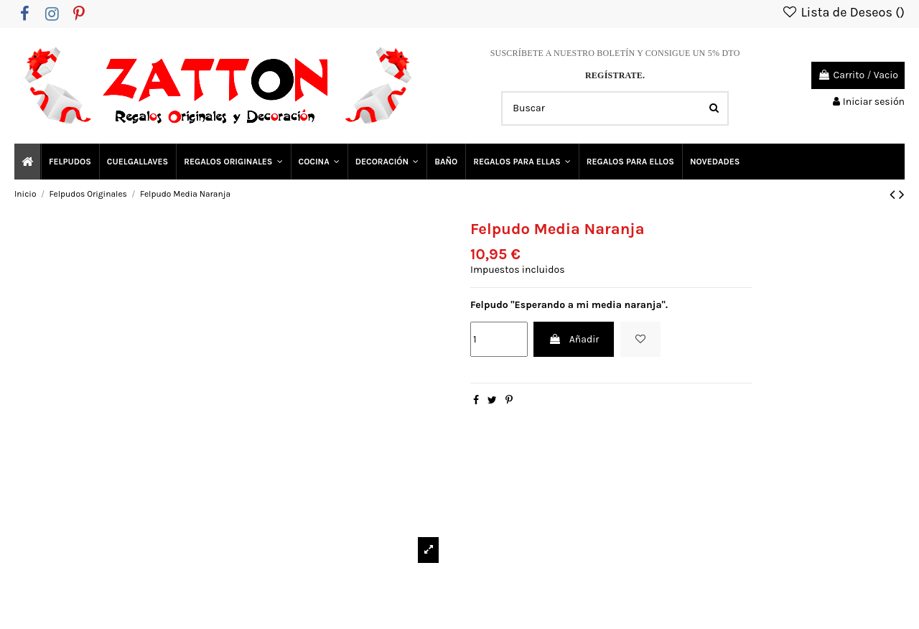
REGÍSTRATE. (615, 75)
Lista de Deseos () (843, 12)
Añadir (574, 339)
